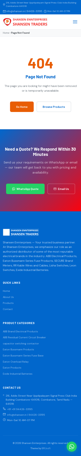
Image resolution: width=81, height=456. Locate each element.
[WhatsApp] (72, 447)
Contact (8, 309)
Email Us (61, 188)
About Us (8, 297)
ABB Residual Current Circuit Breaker (24, 337)
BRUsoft (46, 448)
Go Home (22, 106)
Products (8, 303)
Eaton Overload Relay (16, 361)
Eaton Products (12, 367)
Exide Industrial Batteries (17, 373)
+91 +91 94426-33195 (20, 409)
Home (6, 32)
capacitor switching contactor (21, 343)
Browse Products (54, 106)
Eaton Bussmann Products (18, 349)
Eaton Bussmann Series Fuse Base (23, 355)
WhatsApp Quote (25, 188)
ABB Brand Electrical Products (20, 331)
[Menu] (75, 21)
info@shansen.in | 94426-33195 (24, 11)
